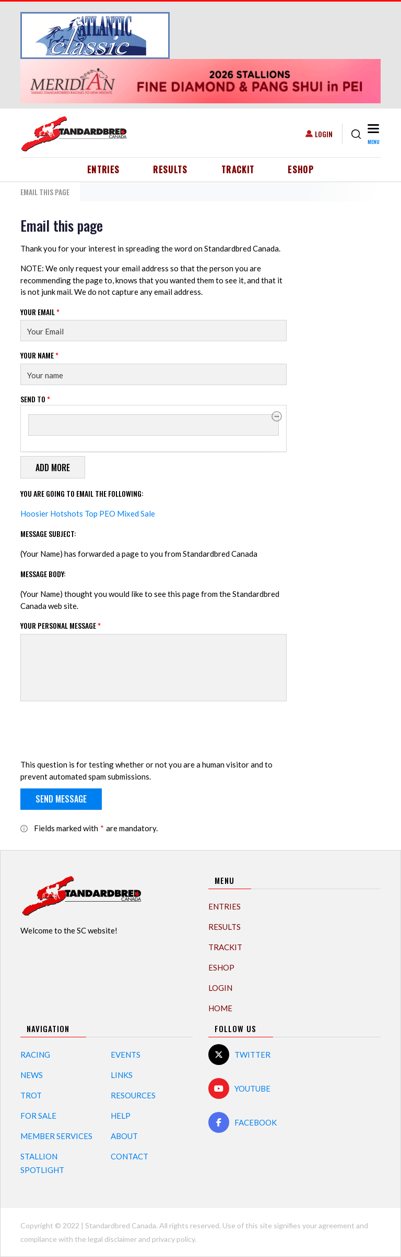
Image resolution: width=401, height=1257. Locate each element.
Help (121, 1115)
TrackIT (238, 169)
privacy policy (173, 1239)
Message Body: (43, 573)
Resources (133, 1095)
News (31, 1075)
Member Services (56, 1136)
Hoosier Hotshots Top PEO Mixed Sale (87, 513)
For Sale (38, 1115)
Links (122, 1075)
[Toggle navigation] (373, 134)
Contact (129, 1156)
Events (125, 1054)
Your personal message (60, 625)
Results (170, 169)
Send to (35, 398)
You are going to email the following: (82, 493)
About (124, 1136)
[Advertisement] (344, 373)
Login (324, 133)
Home (220, 1008)
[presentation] (99, 730)
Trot (31, 1095)
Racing (35, 1054)
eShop (301, 169)
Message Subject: (48, 533)
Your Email (40, 311)
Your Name (39, 355)
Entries (103, 169)
